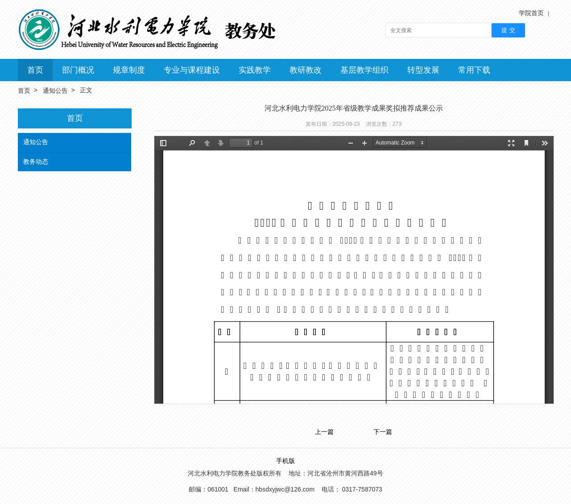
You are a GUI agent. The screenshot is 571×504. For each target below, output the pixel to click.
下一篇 (382, 432)
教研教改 (306, 70)
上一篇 (324, 432)
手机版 (285, 461)
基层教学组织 (364, 70)
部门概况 (78, 70)
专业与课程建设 (192, 70)
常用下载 (474, 70)
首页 (35, 70)
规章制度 (129, 70)
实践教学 (255, 70)
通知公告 (55, 90)
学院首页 (531, 13)
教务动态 (35, 161)
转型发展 (423, 70)
